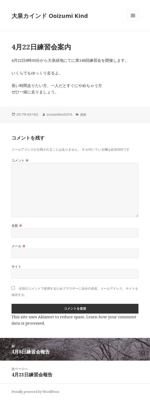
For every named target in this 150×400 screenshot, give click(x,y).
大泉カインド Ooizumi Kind (53, 15)
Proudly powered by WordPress (35, 391)
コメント (20, 160)
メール (18, 246)
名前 (17, 225)
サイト (16, 266)
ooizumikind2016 (59, 114)
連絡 (83, 114)
